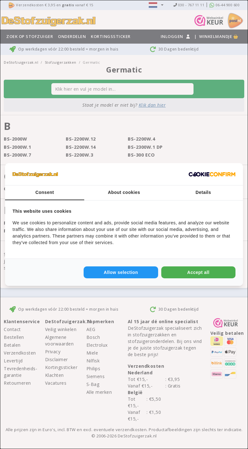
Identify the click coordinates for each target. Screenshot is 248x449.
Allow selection (121, 272)
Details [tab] (203, 192)
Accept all (198, 272)
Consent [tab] (44, 192)
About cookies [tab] (124, 192)
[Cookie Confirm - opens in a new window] (212, 174)
